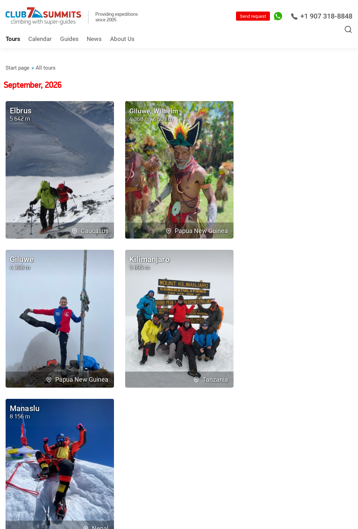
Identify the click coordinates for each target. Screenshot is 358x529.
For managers (328, 488)
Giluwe (141, 110)
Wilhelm (170, 110)
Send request (253, 16)
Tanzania (93, 378)
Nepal (217, 378)
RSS (268, 488)
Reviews (40, 428)
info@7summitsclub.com (167, 485)
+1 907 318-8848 (321, 16)
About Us (122, 39)
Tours (13, 39)
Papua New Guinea (196, 230)
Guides (69, 39)
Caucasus (92, 230)
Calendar (40, 39)
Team (13, 428)
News (94, 39)
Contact (70, 428)
